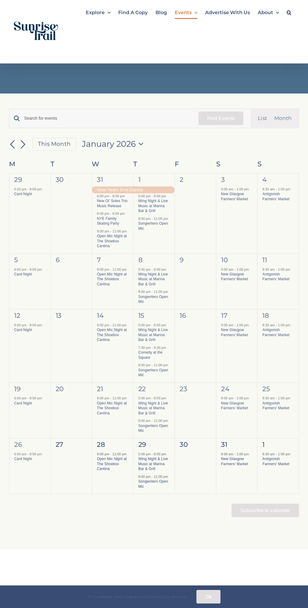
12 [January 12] (17, 316)
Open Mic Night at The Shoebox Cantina (112, 241)
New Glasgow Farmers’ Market (234, 276)
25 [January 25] (266, 389)
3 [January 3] (223, 180)
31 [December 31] (100, 180)
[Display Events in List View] (262, 118)
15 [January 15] (141, 316)
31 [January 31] (224, 445)
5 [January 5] (16, 260)
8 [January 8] (140, 260)
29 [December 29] (18, 180)
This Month (54, 143)
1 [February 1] (263, 445)
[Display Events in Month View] (282, 118)
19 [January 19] (17, 389)
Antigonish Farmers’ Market (275, 276)
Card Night (23, 194)
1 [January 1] (139, 180)
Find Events (221, 118)
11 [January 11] (264, 260)
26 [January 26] (18, 445)
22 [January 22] (142, 389)
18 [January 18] (265, 316)
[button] (289, 12)
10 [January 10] (224, 260)
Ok (208, 597)
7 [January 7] (99, 260)
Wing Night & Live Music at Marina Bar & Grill (153, 206)
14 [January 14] (100, 316)
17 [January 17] (224, 316)
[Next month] (23, 144)
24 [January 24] (225, 389)
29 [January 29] (142, 445)
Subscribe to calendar (265, 510)
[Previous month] (12, 144)
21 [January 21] (100, 389)
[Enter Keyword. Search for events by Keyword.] (107, 118)
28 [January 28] (101, 445)
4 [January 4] (264, 180)
